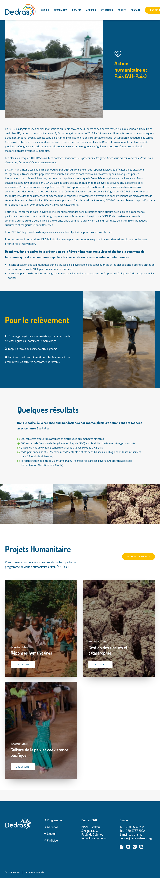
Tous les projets (138, 556)
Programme (52, 820)
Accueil (45, 10)
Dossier (122, 10)
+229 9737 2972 (134, 831)
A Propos (91, 10)
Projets (76, 10)
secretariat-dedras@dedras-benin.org (136, 836)
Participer (51, 840)
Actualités (107, 10)
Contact (135, 10)
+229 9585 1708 (134, 827)
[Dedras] (20, 10)
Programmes (60, 10)
